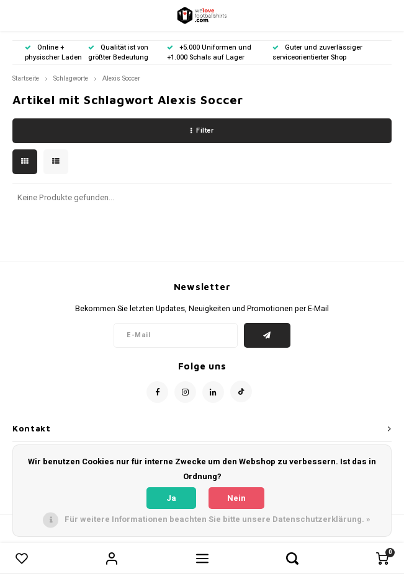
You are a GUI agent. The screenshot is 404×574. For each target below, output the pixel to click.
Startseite (25, 78)
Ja (171, 498)
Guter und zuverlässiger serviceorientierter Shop (317, 52)
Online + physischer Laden (53, 52)
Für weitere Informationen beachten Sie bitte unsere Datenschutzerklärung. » (217, 519)
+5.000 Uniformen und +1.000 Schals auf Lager (209, 52)
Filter (202, 130)
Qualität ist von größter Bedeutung (118, 52)
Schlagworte (70, 78)
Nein (236, 498)
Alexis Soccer (121, 78)
